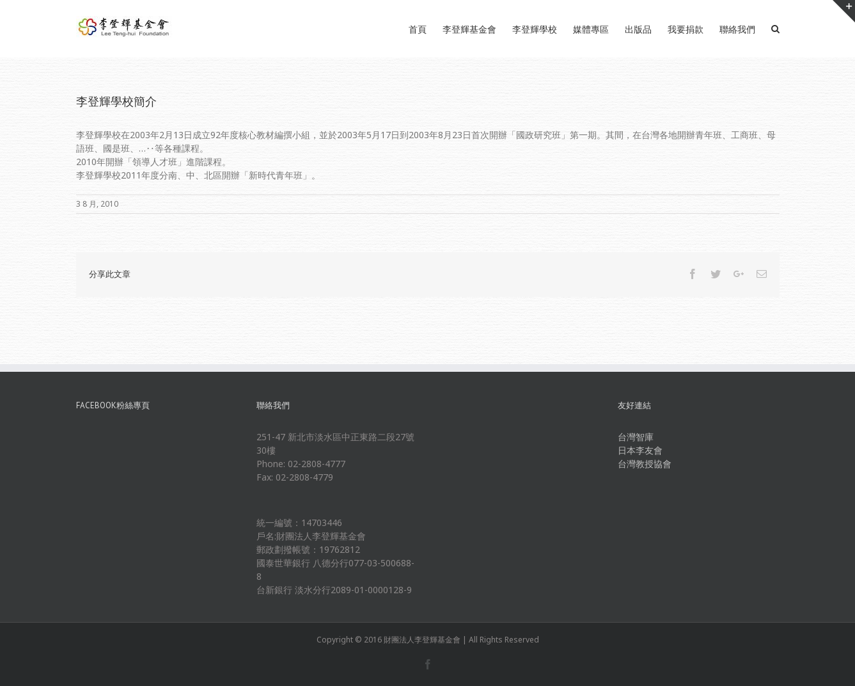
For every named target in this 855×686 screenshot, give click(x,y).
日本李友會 (640, 450)
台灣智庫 (636, 437)
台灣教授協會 (644, 464)
